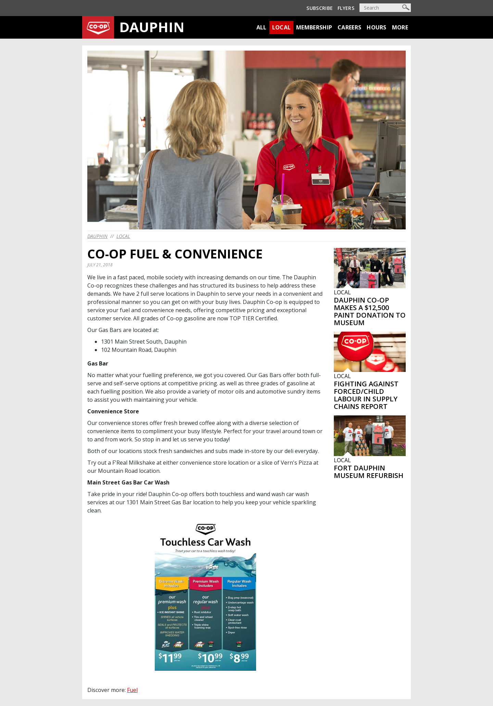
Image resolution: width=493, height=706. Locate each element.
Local (281, 27)
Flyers (346, 8)
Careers (349, 27)
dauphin (97, 236)
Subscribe (319, 8)
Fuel (132, 690)
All (261, 27)
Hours (377, 27)
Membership (314, 27)
